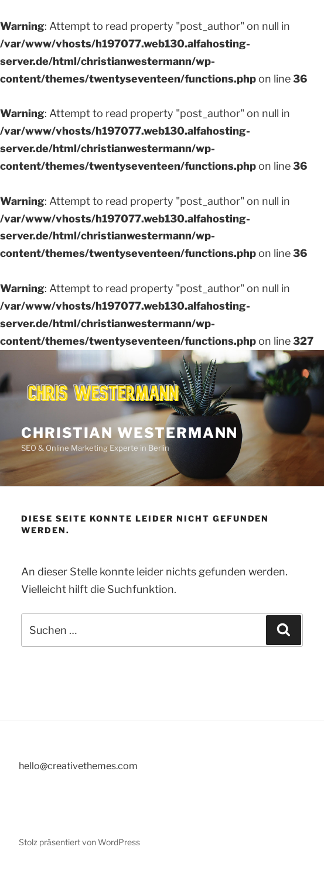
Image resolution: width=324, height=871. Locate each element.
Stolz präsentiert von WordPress (79, 842)
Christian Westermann (129, 432)
